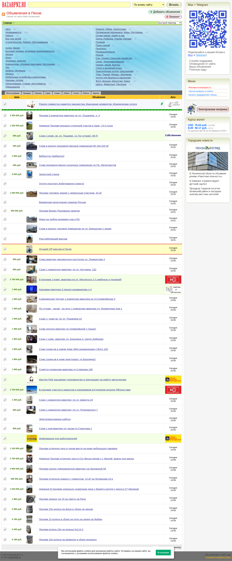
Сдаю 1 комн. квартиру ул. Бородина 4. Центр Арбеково (71, 339)
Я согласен (163, 552)
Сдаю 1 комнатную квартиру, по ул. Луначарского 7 (68, 409)
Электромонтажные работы (55, 419)
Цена (16, 97)
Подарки (100, 42)
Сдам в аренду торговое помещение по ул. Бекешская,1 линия (75, 228)
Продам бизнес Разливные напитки (59, 210)
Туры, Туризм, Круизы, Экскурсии (113, 74)
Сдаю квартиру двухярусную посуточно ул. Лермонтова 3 (72, 259)
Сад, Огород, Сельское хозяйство (114, 58)
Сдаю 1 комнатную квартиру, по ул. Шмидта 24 (66, 399)
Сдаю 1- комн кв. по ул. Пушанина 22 (60, 318)
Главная (7, 22)
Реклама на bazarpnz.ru (199, 87)
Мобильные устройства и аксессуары (25, 77)
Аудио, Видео (12, 48)
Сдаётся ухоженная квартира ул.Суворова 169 (66, 369)
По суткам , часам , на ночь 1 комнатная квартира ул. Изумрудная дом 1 (80, 308)
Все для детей (13, 38)
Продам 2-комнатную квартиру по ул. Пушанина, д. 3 (69, 115)
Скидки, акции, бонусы (108, 65)
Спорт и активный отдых (109, 68)
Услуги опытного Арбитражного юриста (61, 183)
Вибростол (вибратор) (51, 156)
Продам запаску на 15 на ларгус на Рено (62, 499)
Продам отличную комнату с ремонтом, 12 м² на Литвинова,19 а (76, 478)
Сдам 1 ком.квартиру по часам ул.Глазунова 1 (65, 428)
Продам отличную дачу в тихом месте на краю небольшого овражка (78, 448)
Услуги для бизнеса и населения (113, 77)
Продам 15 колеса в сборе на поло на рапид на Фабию (70, 519)
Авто (7, 29)
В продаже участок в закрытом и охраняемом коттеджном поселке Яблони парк (84, 389)
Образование (12, 87)
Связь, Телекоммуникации (110, 61)
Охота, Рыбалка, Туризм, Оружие (114, 38)
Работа (9, 35)
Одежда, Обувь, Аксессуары (111, 29)
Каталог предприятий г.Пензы (202, 95)
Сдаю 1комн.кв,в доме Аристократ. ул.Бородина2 (67, 359)
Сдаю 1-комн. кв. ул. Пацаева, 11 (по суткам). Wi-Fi (68, 135)
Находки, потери (14, 80)
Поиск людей (103, 45)
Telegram (201, 55)
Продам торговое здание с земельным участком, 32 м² (70, 193)
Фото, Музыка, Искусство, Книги (113, 81)
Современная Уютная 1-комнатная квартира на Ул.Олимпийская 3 (77, 299)
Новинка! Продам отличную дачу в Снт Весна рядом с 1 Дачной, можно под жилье (86, 458)
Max (190, 55)
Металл (9, 74)
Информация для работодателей (58, 438)
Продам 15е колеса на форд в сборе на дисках (66, 509)
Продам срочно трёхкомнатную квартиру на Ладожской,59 (72, 468)
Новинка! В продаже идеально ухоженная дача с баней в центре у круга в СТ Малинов (89, 489)
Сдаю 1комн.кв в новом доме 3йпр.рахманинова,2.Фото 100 (73, 349)
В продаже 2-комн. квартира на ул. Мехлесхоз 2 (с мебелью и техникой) (80, 279)
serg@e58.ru (14, 557)
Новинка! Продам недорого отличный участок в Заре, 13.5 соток (76, 125)
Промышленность (105, 52)
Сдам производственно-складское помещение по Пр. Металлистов (77, 165)
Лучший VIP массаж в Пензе (55, 249)
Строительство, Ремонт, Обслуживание (26, 42)
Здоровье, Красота (15, 61)
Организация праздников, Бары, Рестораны (119, 32)
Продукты (101, 48)
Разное (99, 55)
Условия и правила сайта (218, 557)
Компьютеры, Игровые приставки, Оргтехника (30, 64)
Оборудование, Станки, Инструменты (25, 83)
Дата (173, 97)
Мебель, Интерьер (15, 70)
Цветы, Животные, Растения (111, 84)
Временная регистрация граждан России (62, 202)
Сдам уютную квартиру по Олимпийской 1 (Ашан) (67, 328)
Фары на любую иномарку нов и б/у (59, 219)
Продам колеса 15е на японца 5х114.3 (61, 529)
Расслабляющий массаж (53, 238)
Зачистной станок (49, 174)
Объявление (99, 97)
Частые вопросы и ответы (200, 91)
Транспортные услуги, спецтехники (114, 71)
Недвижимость (13, 32)
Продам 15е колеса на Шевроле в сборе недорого (68, 539)
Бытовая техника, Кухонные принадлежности (30, 51)
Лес (7, 67)
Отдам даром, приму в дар (110, 35)
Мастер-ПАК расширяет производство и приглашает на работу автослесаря (82, 379)
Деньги (9, 54)
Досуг (8, 57)
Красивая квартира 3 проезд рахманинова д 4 (65, 289)
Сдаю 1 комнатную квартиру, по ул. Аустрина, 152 (67, 269)
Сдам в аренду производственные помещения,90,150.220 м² (74, 146)
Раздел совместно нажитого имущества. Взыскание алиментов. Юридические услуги (88, 104)
